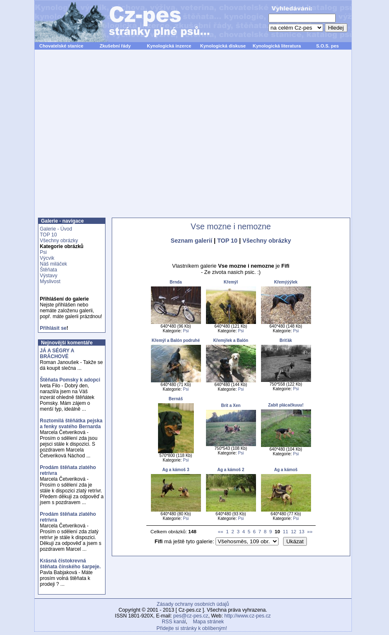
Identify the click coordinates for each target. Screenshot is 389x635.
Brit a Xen (231, 405)
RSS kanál (174, 622)
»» (310, 531)
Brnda (176, 282)
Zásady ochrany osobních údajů (193, 604)
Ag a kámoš (285, 469)
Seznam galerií (191, 240)
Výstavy (49, 276)
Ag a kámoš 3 (175, 469)
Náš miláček (53, 264)
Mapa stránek (208, 622)
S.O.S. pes (327, 45)
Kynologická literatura (277, 45)
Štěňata (48, 270)
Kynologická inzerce (169, 45)
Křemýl (231, 282)
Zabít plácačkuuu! (286, 405)
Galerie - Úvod (56, 229)
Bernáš (176, 399)
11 (285, 531)
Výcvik (47, 258)
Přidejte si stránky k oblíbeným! (191, 628)
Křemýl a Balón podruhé (176, 340)
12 (293, 531)
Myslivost (50, 281)
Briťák (286, 340)
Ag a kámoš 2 (230, 469)
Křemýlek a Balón (230, 340)
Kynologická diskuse (223, 45)
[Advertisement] (112, 138)
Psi (43, 252)
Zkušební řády (115, 45)
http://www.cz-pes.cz (247, 616)
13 (301, 531)
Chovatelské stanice (61, 45)
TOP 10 (48, 235)
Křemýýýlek (285, 282)
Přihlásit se (53, 328)
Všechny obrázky (59, 240)
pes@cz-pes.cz (190, 616)
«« (220, 531)
